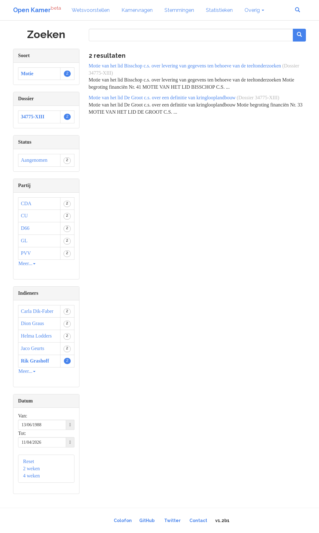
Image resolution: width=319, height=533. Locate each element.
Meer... (27, 263)
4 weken (31, 475)
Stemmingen (179, 10)
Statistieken (219, 10)
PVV (26, 253)
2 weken (31, 468)
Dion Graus (32, 323)
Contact (198, 520)
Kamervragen (137, 10)
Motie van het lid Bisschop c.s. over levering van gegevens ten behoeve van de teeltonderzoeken (185, 65)
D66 (25, 228)
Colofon (123, 520)
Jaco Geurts (32, 348)
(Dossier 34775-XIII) (258, 97)
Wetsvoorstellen (91, 10)
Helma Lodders (36, 335)
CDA (26, 203)
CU (24, 215)
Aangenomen (34, 160)
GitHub (147, 520)
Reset (28, 461)
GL (24, 240)
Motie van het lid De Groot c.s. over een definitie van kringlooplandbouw (162, 97)
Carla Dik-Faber (37, 311)
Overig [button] (254, 10)
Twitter (172, 520)
